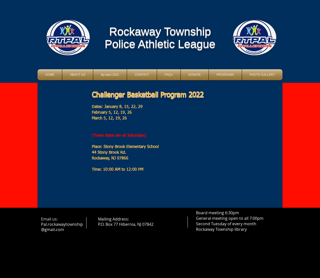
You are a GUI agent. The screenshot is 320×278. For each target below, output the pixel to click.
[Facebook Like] (160, 63)
